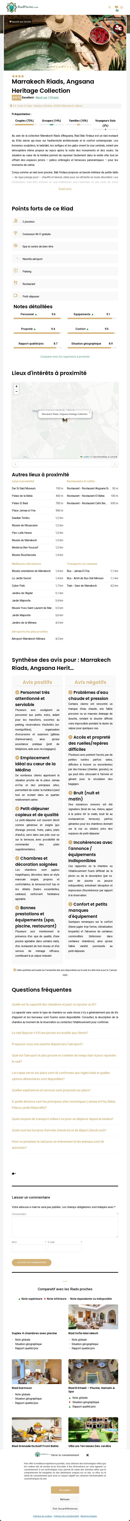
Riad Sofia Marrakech (83, 1333)
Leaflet (84, 457)
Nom (29, 1242)
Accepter (65, 1490)
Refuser (65, 1499)
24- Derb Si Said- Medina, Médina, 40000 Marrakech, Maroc (46, 106)
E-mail (65, 1242)
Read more (65, 189)
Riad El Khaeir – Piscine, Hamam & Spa (91, 1389)
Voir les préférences (65, 1509)
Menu (121, 7)
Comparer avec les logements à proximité (65, 357)
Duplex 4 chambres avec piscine (34, 1333)
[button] (87, 1455)
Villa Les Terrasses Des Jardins (89, 1446)
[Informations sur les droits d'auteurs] (112, 19)
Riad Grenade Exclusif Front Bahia (35, 1446)
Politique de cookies (42, 1516)
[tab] (65, 1005)
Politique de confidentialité (66, 1516)
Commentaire (65, 1214)
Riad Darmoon (22, 1388)
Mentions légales (89, 1516)
